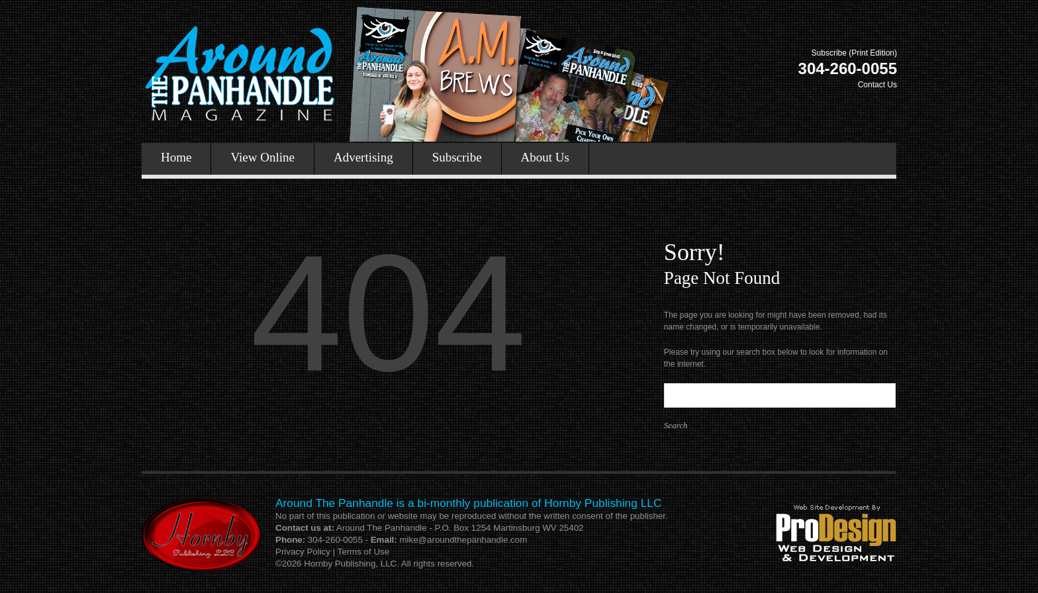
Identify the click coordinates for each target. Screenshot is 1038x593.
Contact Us (877, 84)
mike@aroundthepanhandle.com (463, 540)
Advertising (363, 157)
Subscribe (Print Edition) (854, 53)
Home (176, 157)
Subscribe (457, 157)
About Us (545, 157)
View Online (262, 157)
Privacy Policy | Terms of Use (332, 552)
